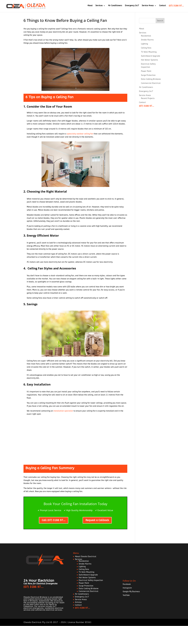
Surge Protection (148, 75)
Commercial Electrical (151, 83)
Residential (146, 36)
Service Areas (148, 7)
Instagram (127, 588)
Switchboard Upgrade (150, 56)
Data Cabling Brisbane (151, 79)
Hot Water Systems (149, 60)
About (90, 7)
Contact (162, 7)
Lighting (144, 44)
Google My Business (131, 591)
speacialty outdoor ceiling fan (80, 134)
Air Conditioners (115, 7)
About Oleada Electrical (85, 556)
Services (99, 7)
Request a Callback (97, 520)
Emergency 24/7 (132, 7)
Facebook (127, 584)
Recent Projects (148, 98)
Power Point (146, 71)
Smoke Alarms (147, 40)
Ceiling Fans (146, 48)
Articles (78, 602)
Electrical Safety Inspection (91, 580)
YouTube (126, 595)
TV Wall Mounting (149, 52)
